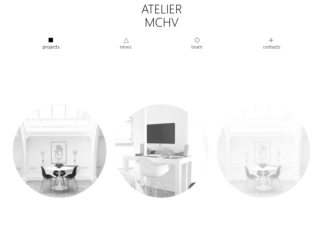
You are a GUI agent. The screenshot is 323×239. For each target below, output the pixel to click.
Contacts (271, 44)
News (126, 47)
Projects (51, 44)
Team (197, 44)
